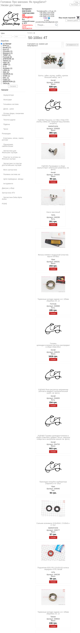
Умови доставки (10, 5)
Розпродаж (6, 134)
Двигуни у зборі (8, 188)
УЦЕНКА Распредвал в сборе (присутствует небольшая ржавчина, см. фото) (53, 167)
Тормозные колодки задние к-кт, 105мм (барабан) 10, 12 (53, 300)
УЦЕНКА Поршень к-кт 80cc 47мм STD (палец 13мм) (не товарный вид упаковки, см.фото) (53, 121)
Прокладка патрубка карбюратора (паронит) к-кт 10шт (53, 482)
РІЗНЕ (4, 204)
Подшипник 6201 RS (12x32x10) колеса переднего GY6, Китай (53, 568)
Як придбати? (37, 1)
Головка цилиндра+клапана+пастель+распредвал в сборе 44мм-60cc (53, 345)
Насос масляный (53, 212)
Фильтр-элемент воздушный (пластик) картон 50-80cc (53, 255)
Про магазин (20, 1)
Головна (5, 1)
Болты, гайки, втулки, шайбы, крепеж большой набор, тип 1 (53, 76)
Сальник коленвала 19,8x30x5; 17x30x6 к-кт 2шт (53, 524)
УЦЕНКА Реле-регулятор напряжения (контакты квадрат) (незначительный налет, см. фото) (53, 391)
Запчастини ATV (8, 193)
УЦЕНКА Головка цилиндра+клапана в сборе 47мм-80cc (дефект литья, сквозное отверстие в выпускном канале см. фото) (53, 437)
